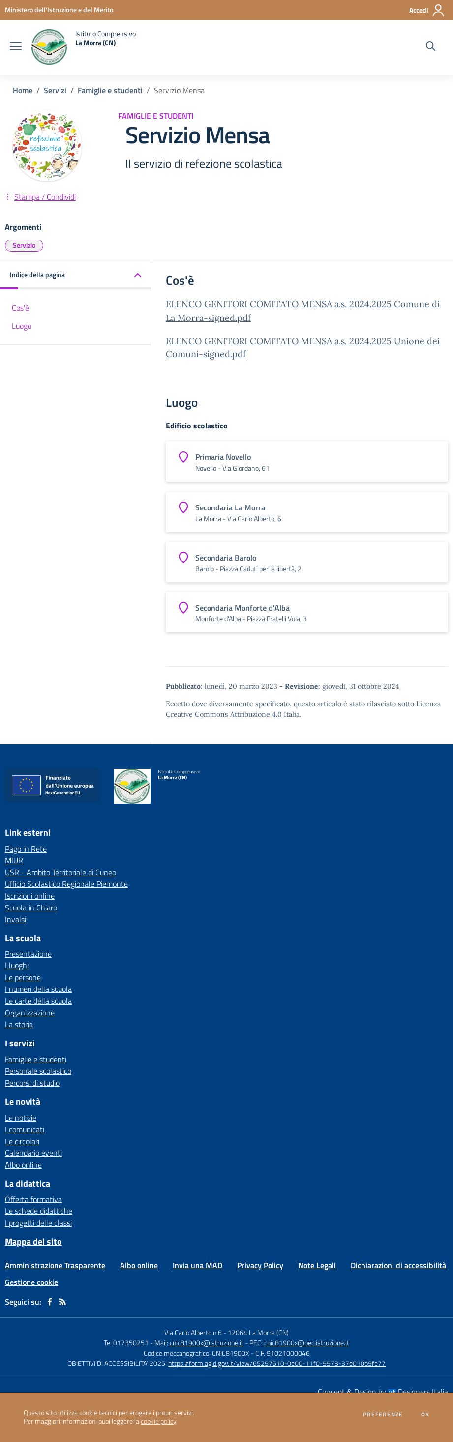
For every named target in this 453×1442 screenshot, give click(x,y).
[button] (75, 275)
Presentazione (28, 954)
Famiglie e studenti (110, 90)
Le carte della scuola (38, 1001)
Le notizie (20, 1117)
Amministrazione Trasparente (55, 1265)
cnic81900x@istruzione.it (206, 1342)
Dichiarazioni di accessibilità (398, 1265)
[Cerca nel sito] (430, 47)
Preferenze (383, 1414)
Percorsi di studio (32, 1083)
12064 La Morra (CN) (258, 1332)
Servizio (24, 245)
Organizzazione (30, 1012)
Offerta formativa (33, 1199)
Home (22, 90)
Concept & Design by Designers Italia (383, 1392)
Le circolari (22, 1141)
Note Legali (317, 1265)
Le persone (23, 977)
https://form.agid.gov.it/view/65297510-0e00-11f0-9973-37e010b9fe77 (277, 1363)
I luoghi (17, 965)
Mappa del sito (33, 1241)
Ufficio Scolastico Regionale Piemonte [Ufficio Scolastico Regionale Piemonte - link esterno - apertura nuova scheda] (66, 884)
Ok (425, 1414)
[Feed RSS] (62, 1301)
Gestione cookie (31, 1282)
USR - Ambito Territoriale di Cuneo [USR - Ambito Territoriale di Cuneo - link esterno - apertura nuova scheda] (60, 872)
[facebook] (49, 1301)
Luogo (21, 326)
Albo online (23, 1165)
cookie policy (158, 1421)
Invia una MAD (197, 1265)
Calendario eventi (33, 1153)
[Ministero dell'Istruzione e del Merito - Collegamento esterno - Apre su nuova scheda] (59, 9)
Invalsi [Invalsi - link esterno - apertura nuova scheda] (15, 919)
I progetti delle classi (38, 1222)
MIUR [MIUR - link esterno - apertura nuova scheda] (14, 860)
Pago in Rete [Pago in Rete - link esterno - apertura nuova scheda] (26, 849)
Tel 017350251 (126, 1342)
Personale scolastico (38, 1071)
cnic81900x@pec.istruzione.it (306, 1342)
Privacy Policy (260, 1265)
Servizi (55, 90)
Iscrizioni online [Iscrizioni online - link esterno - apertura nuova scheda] (30, 896)
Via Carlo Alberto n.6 (193, 1332)
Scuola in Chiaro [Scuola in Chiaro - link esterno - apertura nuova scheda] (31, 907)
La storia (19, 1024)
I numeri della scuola (38, 989)
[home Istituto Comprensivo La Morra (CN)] (83, 47)
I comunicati (24, 1129)
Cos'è (20, 308)
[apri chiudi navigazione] (16, 47)
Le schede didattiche (38, 1211)
